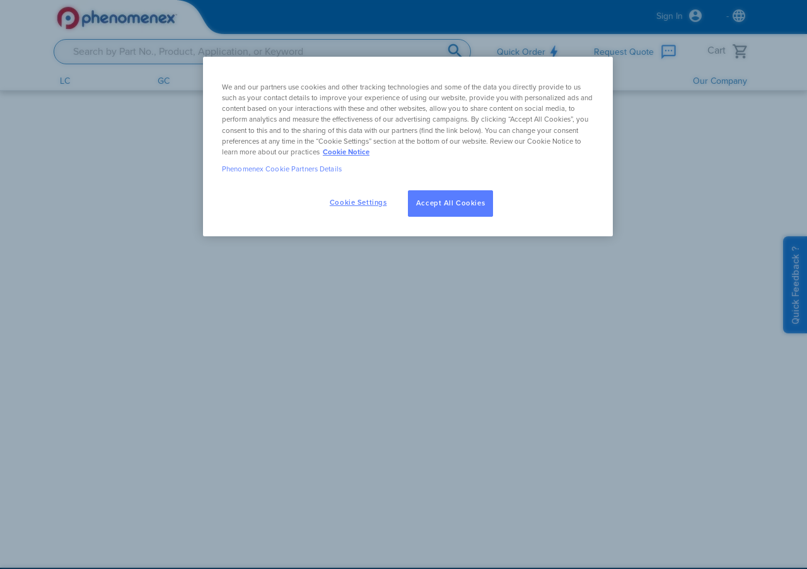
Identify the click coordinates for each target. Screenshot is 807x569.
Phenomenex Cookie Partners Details (282, 169)
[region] (408, 146)
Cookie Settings (358, 202)
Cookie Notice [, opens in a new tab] (346, 152)
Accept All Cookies (450, 203)
